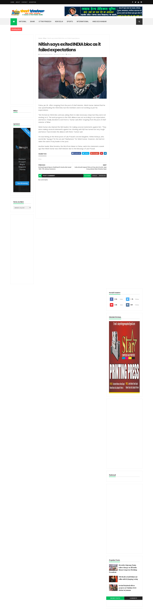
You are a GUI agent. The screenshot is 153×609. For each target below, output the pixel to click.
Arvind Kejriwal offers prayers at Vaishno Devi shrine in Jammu (130, 334)
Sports (70, 21)
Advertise (32, 2)
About (18, 2)
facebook (101, 176)
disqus (93, 176)
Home (12, 2)
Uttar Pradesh (45, 21)
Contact (24, 2)
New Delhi (59, 21)
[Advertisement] (22, 69)
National (22, 21)
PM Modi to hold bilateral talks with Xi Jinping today (130, 325)
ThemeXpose (21, 606)
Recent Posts (118, 345)
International (83, 21)
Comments (134, 345)
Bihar (32, 21)
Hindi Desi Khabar (99, 21)
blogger (86, 176)
